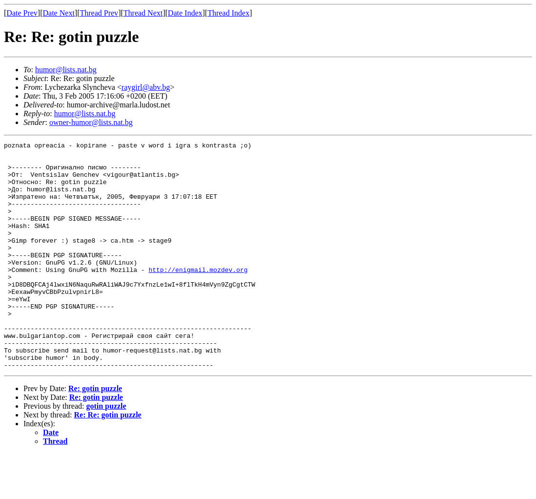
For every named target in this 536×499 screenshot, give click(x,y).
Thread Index (228, 13)
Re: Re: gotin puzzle (108, 460)
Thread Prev (99, 13)
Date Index (185, 13)
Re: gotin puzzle (95, 434)
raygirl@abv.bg (146, 87)
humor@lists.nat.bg (66, 69)
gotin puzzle (106, 451)
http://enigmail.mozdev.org (197, 295)
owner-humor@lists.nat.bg (91, 122)
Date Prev (22, 13)
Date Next (59, 13)
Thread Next (143, 13)
